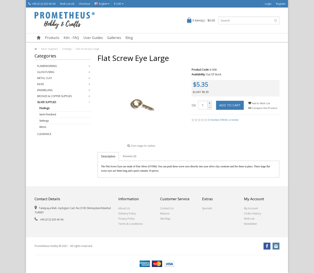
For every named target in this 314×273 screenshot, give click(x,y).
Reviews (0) (129, 156)
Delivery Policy (127, 213)
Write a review (229, 120)
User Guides (93, 37)
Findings (67, 48)
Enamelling (45, 90)
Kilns (40, 84)
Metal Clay (44, 78)
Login (268, 4)
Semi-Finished (47, 114)
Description (108, 156)
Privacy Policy (126, 218)
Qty (194, 105)
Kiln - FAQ (71, 37)
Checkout (84, 4)
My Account (251, 208)
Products (52, 37)
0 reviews (213, 120)
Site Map (165, 218)
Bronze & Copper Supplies (54, 96)
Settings (44, 121)
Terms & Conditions (130, 224)
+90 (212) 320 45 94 (41, 4)
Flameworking (47, 66)
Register (281, 4)
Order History (252, 213)
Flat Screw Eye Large (87, 48)
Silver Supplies (49, 48)
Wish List (249, 218)
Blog (129, 37)
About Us (124, 208)
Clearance (44, 134)
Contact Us (167, 208)
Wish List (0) (67, 4)
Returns (164, 213)
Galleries (114, 37)
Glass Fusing (45, 72)
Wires (42, 127)
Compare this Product (262, 108)
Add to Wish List (259, 103)
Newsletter (250, 224)
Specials (207, 208)
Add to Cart (230, 105)
